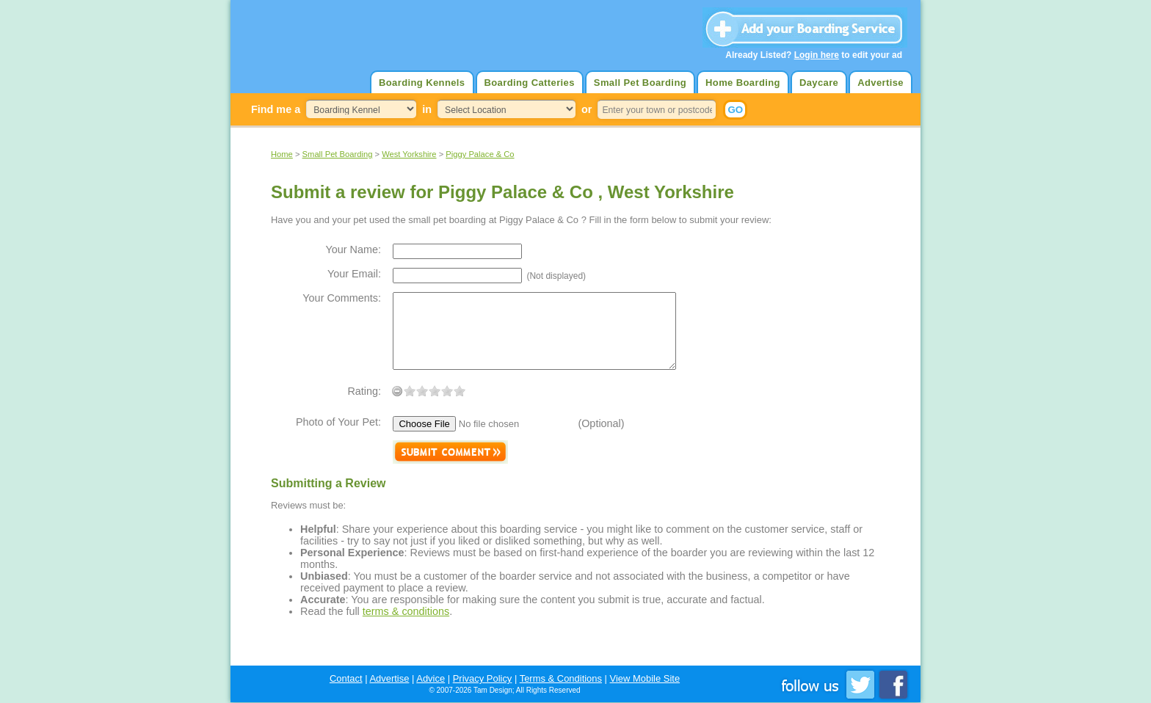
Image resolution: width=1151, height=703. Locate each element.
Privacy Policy (482, 678)
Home (282, 154)
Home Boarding (742, 82)
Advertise (880, 82)
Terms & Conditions (561, 678)
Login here (816, 55)
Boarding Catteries (529, 82)
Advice (430, 678)
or (586, 109)
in (427, 109)
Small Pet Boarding (640, 82)
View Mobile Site (645, 678)
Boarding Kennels (422, 82)
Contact (346, 678)
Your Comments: (341, 298)
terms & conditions (406, 611)
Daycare (818, 82)
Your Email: (354, 274)
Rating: (364, 391)
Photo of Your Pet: (338, 422)
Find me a (275, 109)
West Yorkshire (409, 154)
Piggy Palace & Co (480, 154)
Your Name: (353, 249)
